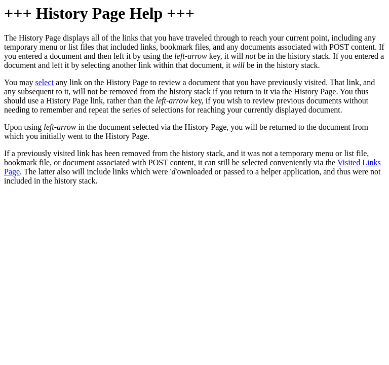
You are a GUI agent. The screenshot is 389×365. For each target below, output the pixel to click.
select (44, 82)
